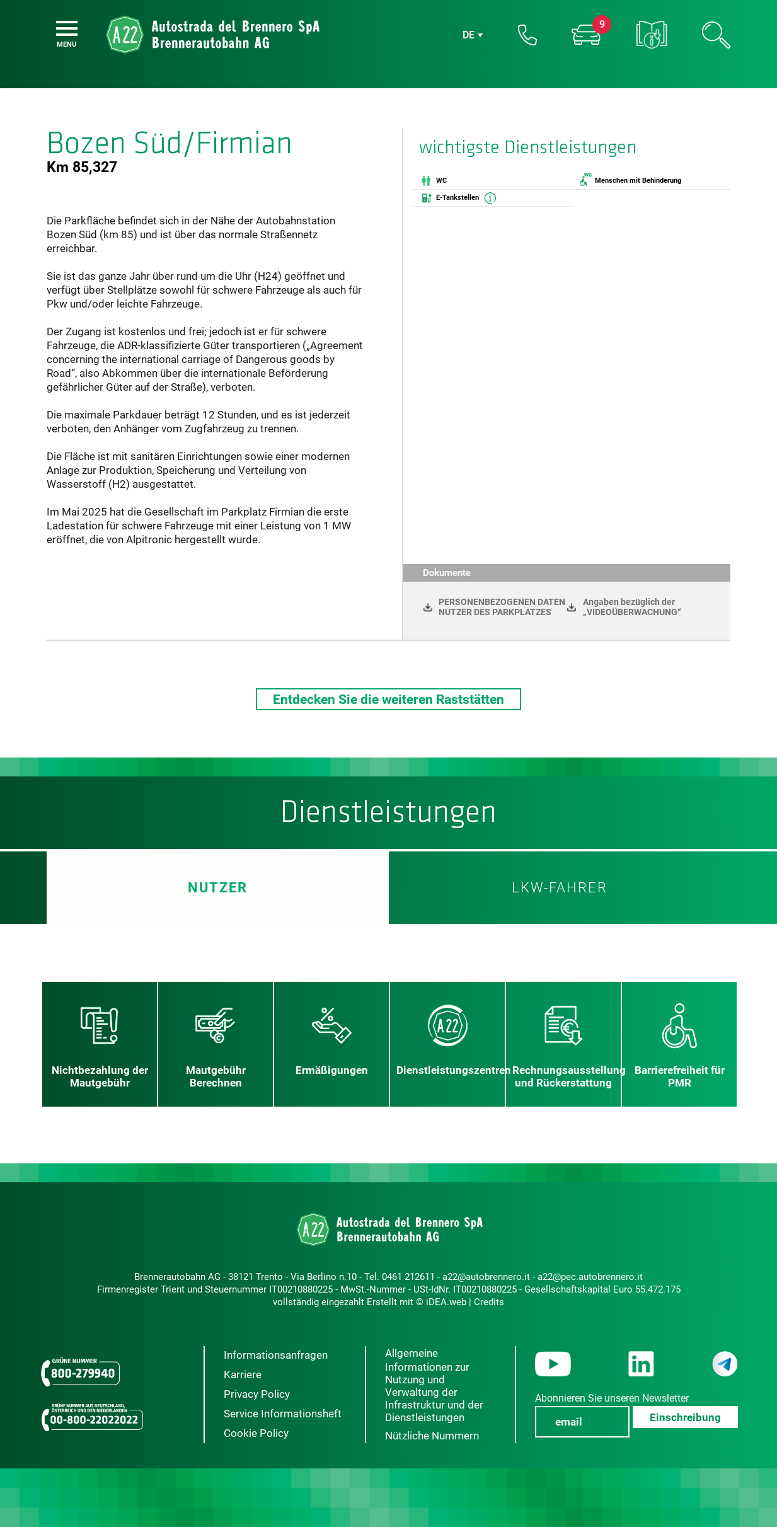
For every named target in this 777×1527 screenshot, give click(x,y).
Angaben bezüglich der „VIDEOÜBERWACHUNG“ (632, 607)
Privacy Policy (257, 1394)
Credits (489, 1302)
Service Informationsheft (283, 1413)
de (469, 35)
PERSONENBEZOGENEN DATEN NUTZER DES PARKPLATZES (502, 607)
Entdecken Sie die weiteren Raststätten (388, 699)
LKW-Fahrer (559, 888)
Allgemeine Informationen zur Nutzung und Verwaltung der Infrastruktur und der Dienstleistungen (434, 1385)
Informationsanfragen (276, 1355)
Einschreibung (685, 1417)
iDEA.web (446, 1302)
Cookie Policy (256, 1433)
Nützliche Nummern (432, 1435)
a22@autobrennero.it (486, 1276)
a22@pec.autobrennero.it (590, 1276)
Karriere (243, 1374)
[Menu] (67, 28)
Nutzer (218, 887)
